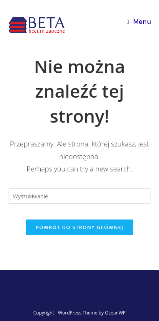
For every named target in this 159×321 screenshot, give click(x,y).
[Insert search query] (79, 196)
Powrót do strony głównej (80, 227)
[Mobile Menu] (139, 21)
